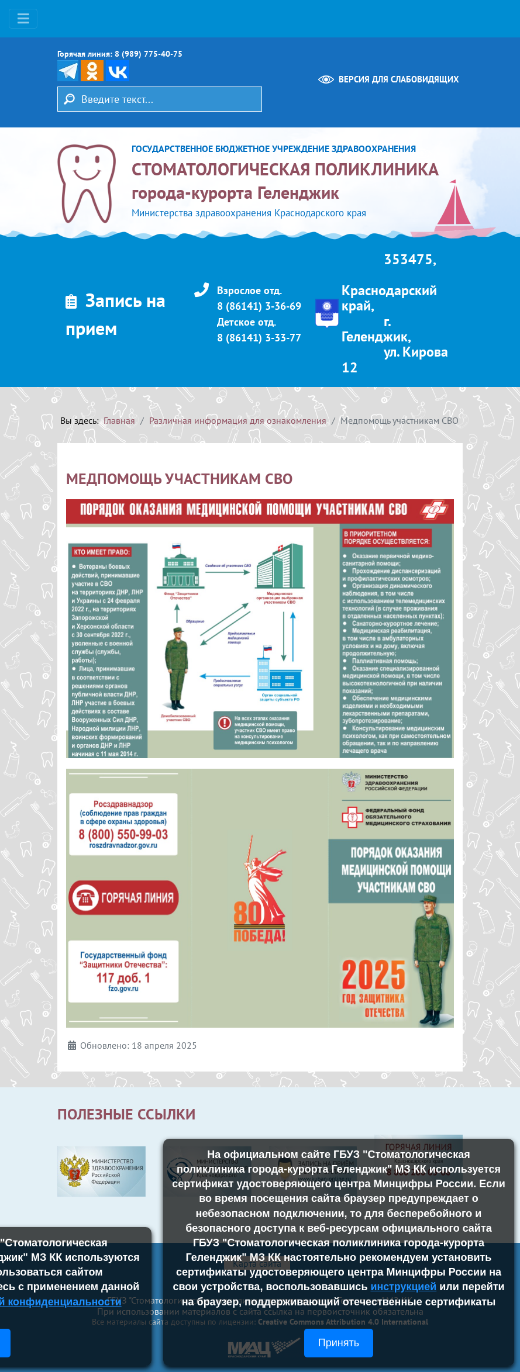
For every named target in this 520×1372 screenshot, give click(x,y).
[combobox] (159, 99)
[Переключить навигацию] (23, 19)
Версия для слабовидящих (399, 79)
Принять (338, 1343)
